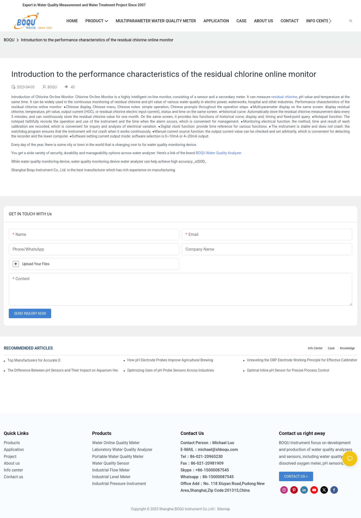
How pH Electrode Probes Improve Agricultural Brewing (170, 360)
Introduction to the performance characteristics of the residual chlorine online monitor (97, 40)
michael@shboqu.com (218, 449)
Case (331, 348)
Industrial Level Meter (111, 476)
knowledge (347, 348)
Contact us (13, 476)
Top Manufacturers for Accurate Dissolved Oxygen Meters (34, 360)
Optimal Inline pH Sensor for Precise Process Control (288, 370)
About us (12, 463)
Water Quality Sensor (110, 463)
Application (14, 449)
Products (12, 442)
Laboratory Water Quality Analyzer (122, 449)
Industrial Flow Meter (111, 470)
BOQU (9, 40)
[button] (330, 21)
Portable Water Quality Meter (118, 456)
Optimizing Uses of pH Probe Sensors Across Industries (170, 370)
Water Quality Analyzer (223, 153)
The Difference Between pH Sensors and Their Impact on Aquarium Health (63, 370)
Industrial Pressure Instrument (119, 483)
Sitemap (223, 509)
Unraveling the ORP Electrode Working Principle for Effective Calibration (302, 360)
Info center (315, 348)
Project (10, 456)
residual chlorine (284, 97)
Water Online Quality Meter (116, 442)
